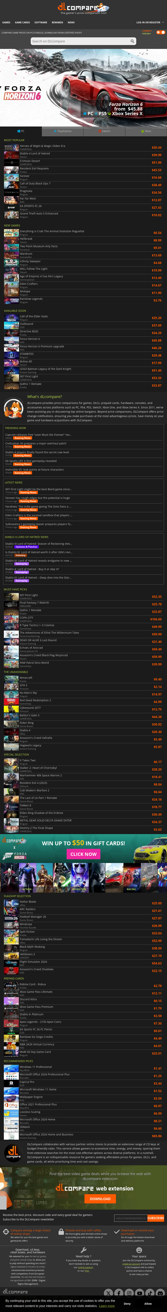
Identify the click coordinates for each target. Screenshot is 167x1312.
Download (100, 1198)
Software (41, 22)
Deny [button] (127, 1303)
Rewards (57, 22)
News (71, 22)
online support (85, 1267)
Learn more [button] (107, 1306)
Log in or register (148, 22)
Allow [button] (148, 1303)
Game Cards (22, 22)
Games (6, 22)
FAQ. (87, 1270)
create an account (131, 1263)
